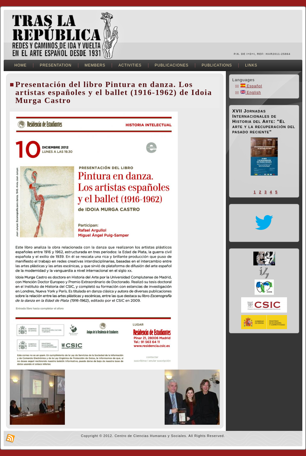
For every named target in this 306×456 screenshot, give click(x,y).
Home (20, 65)
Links (251, 65)
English (251, 92)
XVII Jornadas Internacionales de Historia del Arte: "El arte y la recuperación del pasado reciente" (263, 121)
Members (95, 65)
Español (251, 86)
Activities (129, 65)
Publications (217, 65)
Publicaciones (171, 65)
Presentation (56, 65)
